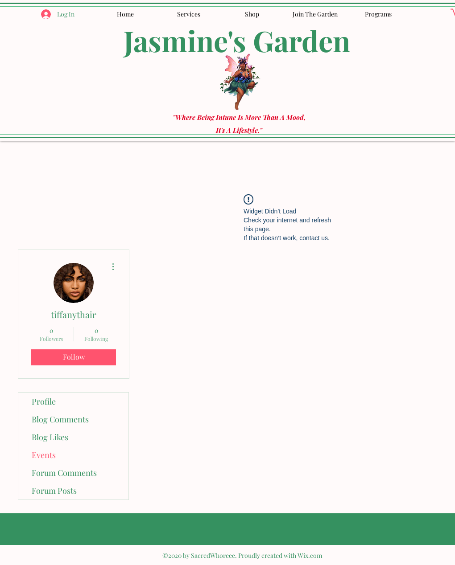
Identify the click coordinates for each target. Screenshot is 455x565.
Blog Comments (60, 419)
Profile (44, 401)
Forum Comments (64, 472)
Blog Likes (50, 437)
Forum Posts (54, 490)
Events (44, 455)
